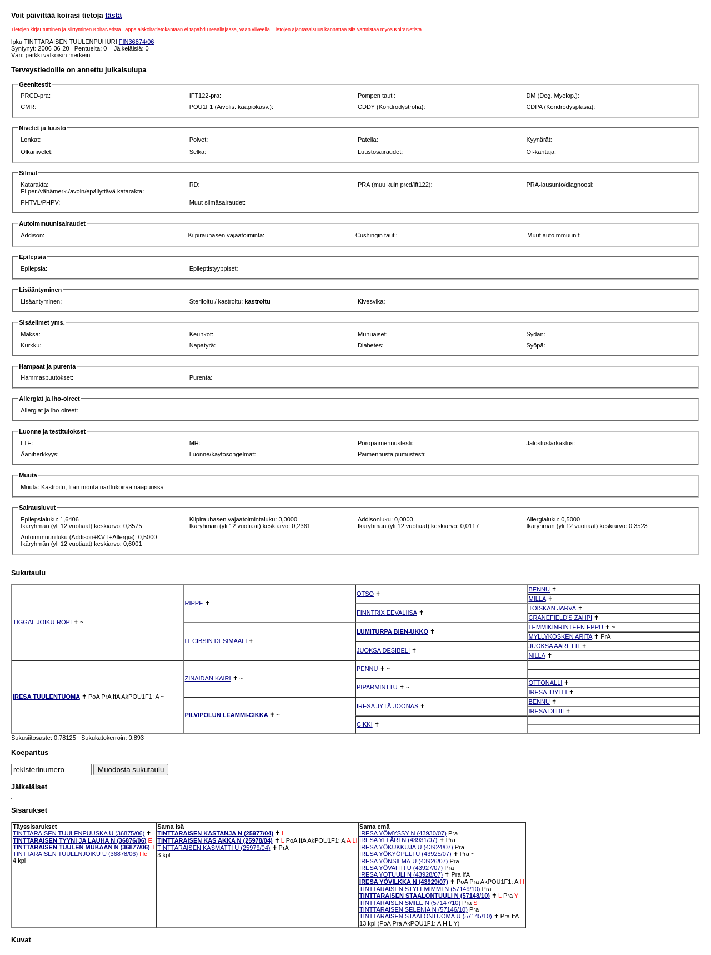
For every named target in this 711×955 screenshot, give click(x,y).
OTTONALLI (546, 682)
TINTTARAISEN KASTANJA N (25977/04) (215, 833)
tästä (113, 15)
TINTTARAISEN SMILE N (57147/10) (409, 902)
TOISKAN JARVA (552, 608)
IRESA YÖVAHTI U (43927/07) (401, 867)
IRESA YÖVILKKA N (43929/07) (403, 881)
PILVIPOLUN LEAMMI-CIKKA (226, 715)
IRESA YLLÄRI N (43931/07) (398, 840)
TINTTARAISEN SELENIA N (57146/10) (413, 909)
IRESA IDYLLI (548, 692)
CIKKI (365, 724)
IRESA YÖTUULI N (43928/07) (401, 874)
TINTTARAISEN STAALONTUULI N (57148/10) (424, 895)
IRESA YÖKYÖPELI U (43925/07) (405, 853)
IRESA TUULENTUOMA (46, 696)
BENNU (539, 589)
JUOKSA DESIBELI (383, 650)
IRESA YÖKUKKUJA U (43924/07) (406, 847)
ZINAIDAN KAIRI (208, 678)
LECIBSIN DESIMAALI (216, 641)
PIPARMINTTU (377, 687)
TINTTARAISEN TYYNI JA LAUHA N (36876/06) (79, 840)
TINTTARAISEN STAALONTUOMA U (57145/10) (425, 916)
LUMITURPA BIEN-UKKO (392, 631)
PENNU (367, 668)
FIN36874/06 (136, 41)
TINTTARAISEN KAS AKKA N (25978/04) (214, 840)
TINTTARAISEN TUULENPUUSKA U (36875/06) (78, 833)
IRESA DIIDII (546, 711)
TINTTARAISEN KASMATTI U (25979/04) (213, 847)
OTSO (365, 593)
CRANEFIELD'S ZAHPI (561, 617)
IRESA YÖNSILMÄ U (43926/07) (403, 861)
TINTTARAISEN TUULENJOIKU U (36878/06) (75, 853)
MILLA (537, 598)
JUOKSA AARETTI (554, 646)
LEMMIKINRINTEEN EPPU (566, 627)
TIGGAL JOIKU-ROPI (42, 622)
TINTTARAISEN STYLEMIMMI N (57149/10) (419, 889)
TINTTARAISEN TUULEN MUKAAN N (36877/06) (81, 847)
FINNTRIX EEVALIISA (387, 612)
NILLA (537, 655)
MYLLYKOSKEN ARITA (561, 636)
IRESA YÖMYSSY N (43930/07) (403, 833)
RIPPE (194, 603)
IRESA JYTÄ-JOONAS (387, 706)
